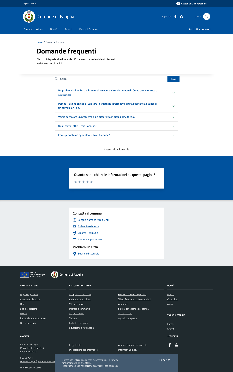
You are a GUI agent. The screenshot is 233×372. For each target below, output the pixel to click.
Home (39, 42)
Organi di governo (29, 294)
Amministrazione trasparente (132, 345)
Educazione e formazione (81, 328)
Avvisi (170, 304)
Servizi (68, 29)
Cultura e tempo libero (80, 299)
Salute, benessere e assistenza (133, 308)
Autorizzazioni (125, 313)
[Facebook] (174, 16)
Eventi (170, 328)
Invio (173, 79)
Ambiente (123, 304)
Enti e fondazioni (28, 308)
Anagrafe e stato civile (80, 294)
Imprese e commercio (79, 308)
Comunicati (172, 299)
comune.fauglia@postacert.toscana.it (38, 361)
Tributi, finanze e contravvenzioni (134, 299)
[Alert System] (180, 16)
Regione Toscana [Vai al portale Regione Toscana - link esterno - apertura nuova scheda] (30, 3)
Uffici (22, 304)
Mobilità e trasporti (78, 323)
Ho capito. (165, 360)
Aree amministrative (30, 299)
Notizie (170, 294)
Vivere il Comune (88, 29)
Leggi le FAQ (75, 345)
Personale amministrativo (32, 318)
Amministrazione (33, 29)
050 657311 (26, 358)
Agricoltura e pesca (127, 318)
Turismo (73, 318)
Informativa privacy (127, 349)
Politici (23, 313)
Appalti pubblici (76, 313)
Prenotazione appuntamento (83, 349)
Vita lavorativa (76, 304)
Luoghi (170, 324)
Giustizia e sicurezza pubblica (132, 294)
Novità (54, 29)
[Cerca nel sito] (206, 16)
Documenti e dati (28, 323)
